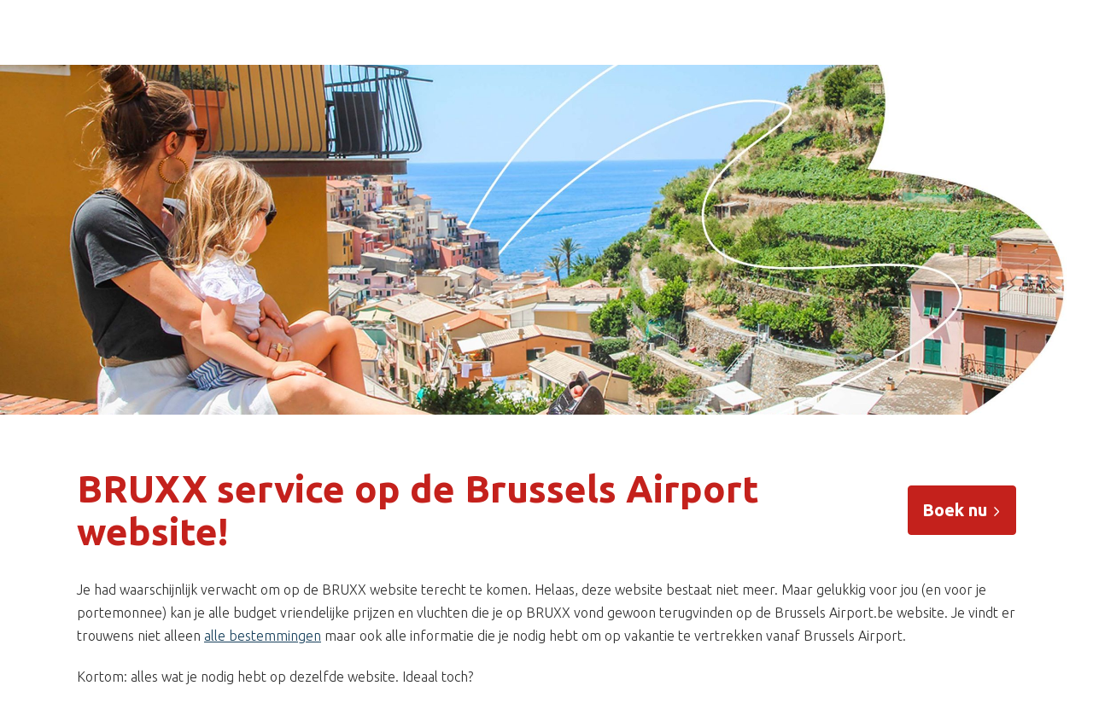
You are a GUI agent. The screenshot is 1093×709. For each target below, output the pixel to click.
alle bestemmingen (262, 635)
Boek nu (962, 510)
